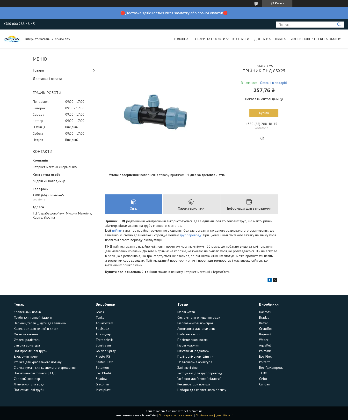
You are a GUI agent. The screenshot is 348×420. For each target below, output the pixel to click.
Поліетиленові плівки (192, 340)
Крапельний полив (27, 312)
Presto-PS (103, 356)
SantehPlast (104, 362)
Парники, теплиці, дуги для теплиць (40, 323)
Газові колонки (188, 345)
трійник (117, 230)
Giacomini (102, 384)
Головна (181, 39)
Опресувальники (26, 334)
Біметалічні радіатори (193, 351)
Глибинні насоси (189, 334)
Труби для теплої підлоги (33, 317)
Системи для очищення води (198, 317)
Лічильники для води (29, 384)
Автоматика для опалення (196, 328)
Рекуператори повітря (193, 384)
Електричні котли (26, 356)
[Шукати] (339, 25)
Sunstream (103, 345)
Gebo (263, 378)
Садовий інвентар (27, 378)
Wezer (263, 340)
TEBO (263, 373)
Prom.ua (197, 411)
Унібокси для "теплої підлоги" (199, 378)
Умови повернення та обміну (315, 39)
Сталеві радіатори (27, 340)
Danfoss (265, 312)
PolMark (265, 351)
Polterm (264, 362)
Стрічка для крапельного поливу (38, 362)
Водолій (265, 334)
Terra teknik (104, 340)
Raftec (263, 323)
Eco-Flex (265, 356)
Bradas (264, 317)
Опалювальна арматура (194, 362)
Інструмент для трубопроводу (200, 373)
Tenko (100, 317)
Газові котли (186, 312)
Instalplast (103, 390)
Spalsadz (102, 328)
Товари (38, 70)
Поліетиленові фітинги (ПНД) (35, 373)
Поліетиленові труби (29, 390)
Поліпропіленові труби (30, 351)
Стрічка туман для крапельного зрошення (45, 367)
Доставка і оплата (270, 39)
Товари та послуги (209, 39)
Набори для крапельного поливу (201, 390)
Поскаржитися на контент (176, 415)
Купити (264, 113)
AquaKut (265, 345)
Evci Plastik (103, 373)
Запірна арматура (27, 345)
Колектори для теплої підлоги (36, 328)
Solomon (102, 367)
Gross (100, 312)
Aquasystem (104, 323)
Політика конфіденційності (214, 415)
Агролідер (103, 334)
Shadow (101, 378)
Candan (264, 384)
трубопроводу (191, 235)
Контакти (240, 39)
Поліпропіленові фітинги (195, 356)
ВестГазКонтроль (271, 367)
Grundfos (265, 328)
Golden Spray (106, 351)
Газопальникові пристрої (195, 323)
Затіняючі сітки (187, 367)
